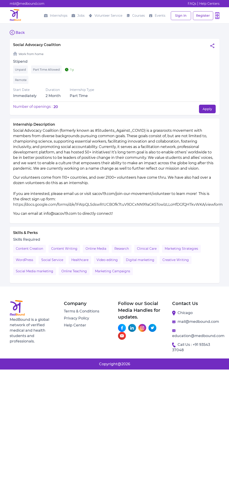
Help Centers (209, 4)
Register (203, 16)
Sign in (181, 16)
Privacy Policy (76, 318)
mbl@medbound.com (27, 4)
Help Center (75, 325)
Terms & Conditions (81, 311)
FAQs (192, 4)
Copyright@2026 (114, 364)
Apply (207, 109)
